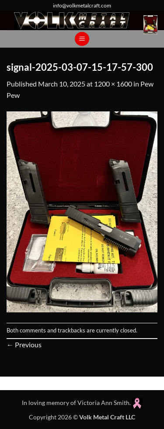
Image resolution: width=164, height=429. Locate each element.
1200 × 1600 (113, 84)
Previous (24, 344)
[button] (150, 24)
